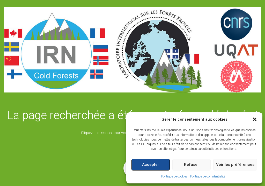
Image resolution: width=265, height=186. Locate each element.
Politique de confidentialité (207, 176)
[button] (254, 119)
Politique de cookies (174, 176)
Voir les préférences (235, 164)
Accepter (150, 164)
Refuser (191, 164)
